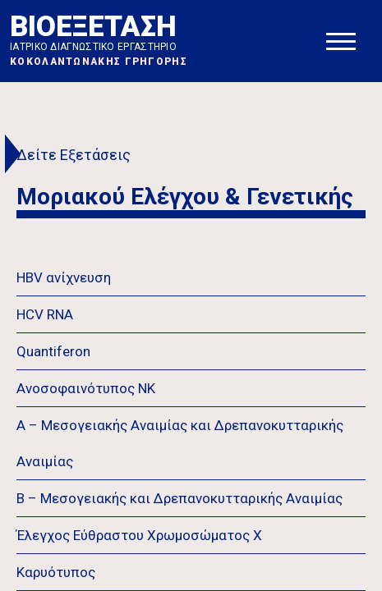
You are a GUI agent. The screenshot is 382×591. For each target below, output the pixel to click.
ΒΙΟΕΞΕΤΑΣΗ (98, 38)
